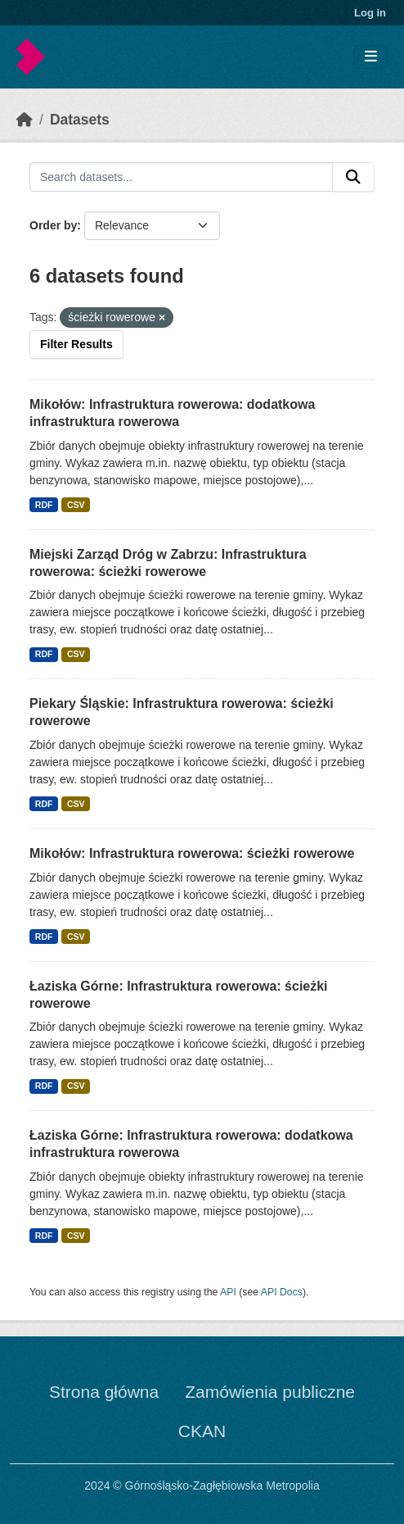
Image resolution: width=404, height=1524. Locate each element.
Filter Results (76, 344)
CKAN (202, 1431)
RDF (44, 505)
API (228, 1292)
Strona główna (104, 1391)
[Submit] (353, 177)
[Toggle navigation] (371, 57)
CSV (76, 505)
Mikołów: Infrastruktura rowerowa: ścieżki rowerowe (191, 853)
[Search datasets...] (181, 177)
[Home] (24, 119)
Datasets (80, 119)
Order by (53, 225)
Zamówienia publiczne (270, 1391)
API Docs (282, 1292)
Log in (370, 13)
